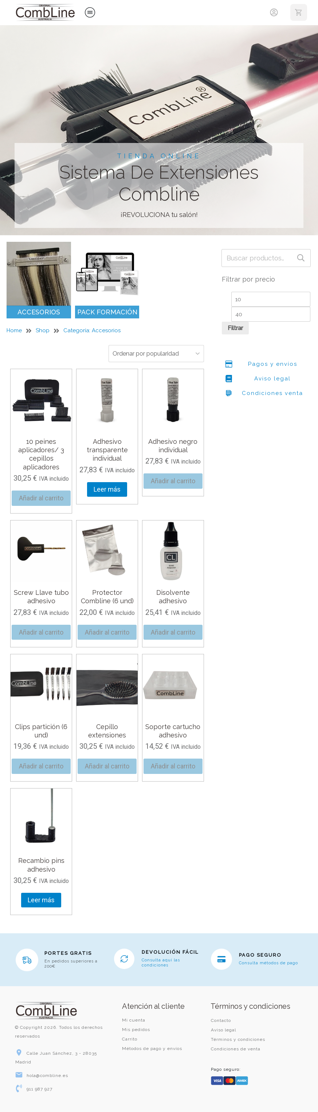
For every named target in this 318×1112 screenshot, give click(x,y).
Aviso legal (223, 1029)
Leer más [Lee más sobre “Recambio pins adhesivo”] (41, 900)
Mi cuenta (133, 1020)
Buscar (301, 258)
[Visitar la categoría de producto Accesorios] (39, 280)
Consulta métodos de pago (268, 963)
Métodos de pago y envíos (152, 1048)
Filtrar (235, 328)
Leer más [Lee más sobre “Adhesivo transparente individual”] (107, 489)
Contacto (221, 1020)
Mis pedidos (136, 1029)
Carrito (129, 1039)
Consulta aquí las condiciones (161, 963)
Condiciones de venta (235, 1048)
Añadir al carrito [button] (41, 498)
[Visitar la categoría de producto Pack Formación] (107, 280)
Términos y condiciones (238, 1039)
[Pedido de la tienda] (149, 353)
